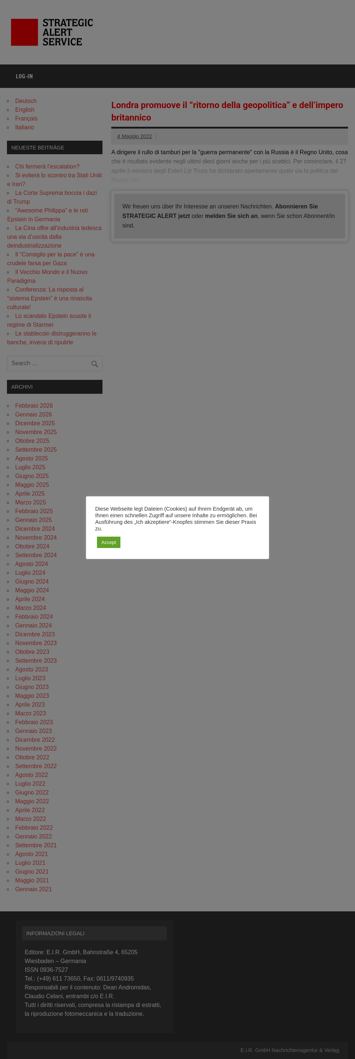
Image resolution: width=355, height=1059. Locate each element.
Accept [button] (108, 542)
